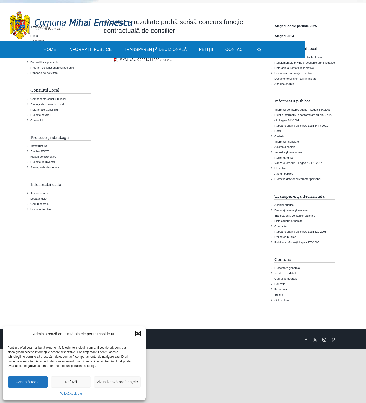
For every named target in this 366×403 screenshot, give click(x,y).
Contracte (280, 226)
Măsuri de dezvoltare (43, 156)
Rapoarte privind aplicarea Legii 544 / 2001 (301, 125)
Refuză (71, 382)
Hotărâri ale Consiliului (44, 109)
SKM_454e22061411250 (139, 60)
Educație (279, 284)
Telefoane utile (39, 193)
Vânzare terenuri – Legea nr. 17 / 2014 (298, 163)
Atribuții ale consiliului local (47, 104)
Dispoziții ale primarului (44, 62)
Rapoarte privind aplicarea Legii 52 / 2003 (300, 231)
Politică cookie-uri (72, 393)
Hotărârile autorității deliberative (294, 67)
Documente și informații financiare (295, 78)
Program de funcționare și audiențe (52, 67)
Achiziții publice (284, 204)
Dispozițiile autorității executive (293, 73)
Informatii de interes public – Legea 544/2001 (302, 109)
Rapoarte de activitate (44, 72)
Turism (278, 294)
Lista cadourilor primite (288, 220)
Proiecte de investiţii (42, 161)
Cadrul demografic (285, 278)
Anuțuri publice (283, 173)
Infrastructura (38, 145)
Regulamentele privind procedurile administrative (304, 62)
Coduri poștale (39, 203)
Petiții (277, 130)
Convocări (36, 120)
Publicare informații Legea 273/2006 (296, 242)
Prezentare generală (287, 268)
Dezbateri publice (285, 236)
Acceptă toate (28, 382)
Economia (280, 289)
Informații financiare (286, 141)
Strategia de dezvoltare (44, 167)
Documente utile (40, 209)
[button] (138, 333)
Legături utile (38, 198)
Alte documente (284, 83)
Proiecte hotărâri (40, 114)
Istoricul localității (285, 273)
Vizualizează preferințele (117, 382)
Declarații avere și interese (291, 210)
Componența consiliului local (48, 98)
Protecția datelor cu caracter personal (297, 179)
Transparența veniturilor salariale (294, 215)
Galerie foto (281, 300)
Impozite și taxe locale (288, 152)
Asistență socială (285, 146)
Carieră (279, 136)
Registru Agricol (284, 157)
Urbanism (280, 168)
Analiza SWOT (39, 151)
